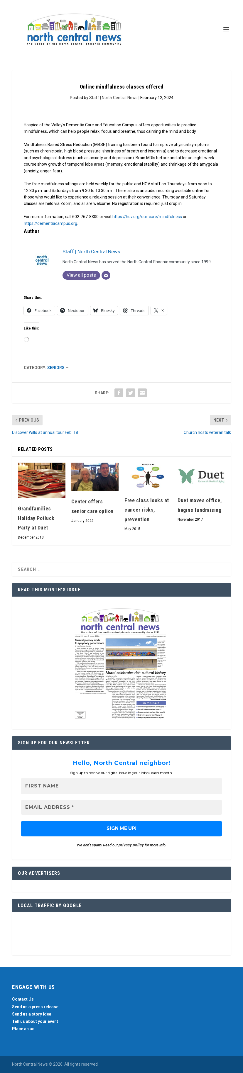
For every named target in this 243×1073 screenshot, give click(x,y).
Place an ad (23, 1028)
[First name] (121, 786)
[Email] (106, 275)
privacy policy (131, 845)
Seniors (56, 367)
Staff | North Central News (113, 97)
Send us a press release (35, 1006)
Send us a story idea (31, 1014)
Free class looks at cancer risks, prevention (146, 509)
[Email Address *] (121, 807)
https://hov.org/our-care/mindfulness (147, 216)
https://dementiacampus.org (50, 223)
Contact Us (23, 999)
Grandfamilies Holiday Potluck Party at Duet (36, 518)
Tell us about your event (35, 1021)
